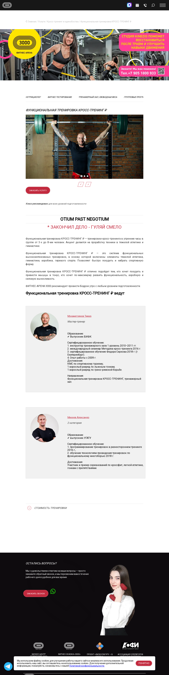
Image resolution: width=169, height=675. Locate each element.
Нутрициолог (33, 97)
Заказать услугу (38, 190)
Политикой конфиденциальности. (87, 666)
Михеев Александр (78, 417)
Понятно (143, 663)
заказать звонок (36, 594)
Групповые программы (136, 97)
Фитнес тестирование (60, 97)
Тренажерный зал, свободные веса (97, 97)
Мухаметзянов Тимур (79, 316)
